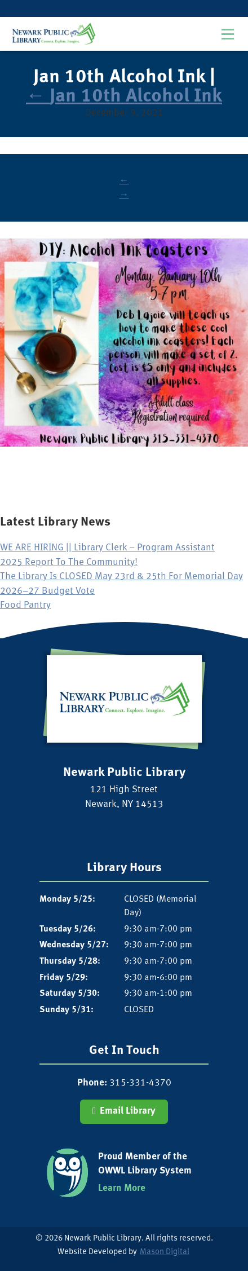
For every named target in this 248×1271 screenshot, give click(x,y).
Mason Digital (164, 1252)
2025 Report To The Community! (69, 562)
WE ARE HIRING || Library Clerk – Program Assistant (107, 548)
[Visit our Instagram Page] (128, 827)
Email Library (128, 1111)
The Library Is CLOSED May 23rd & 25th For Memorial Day (121, 576)
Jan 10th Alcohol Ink (124, 96)
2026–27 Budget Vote (47, 591)
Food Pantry (25, 605)
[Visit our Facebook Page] (120, 827)
